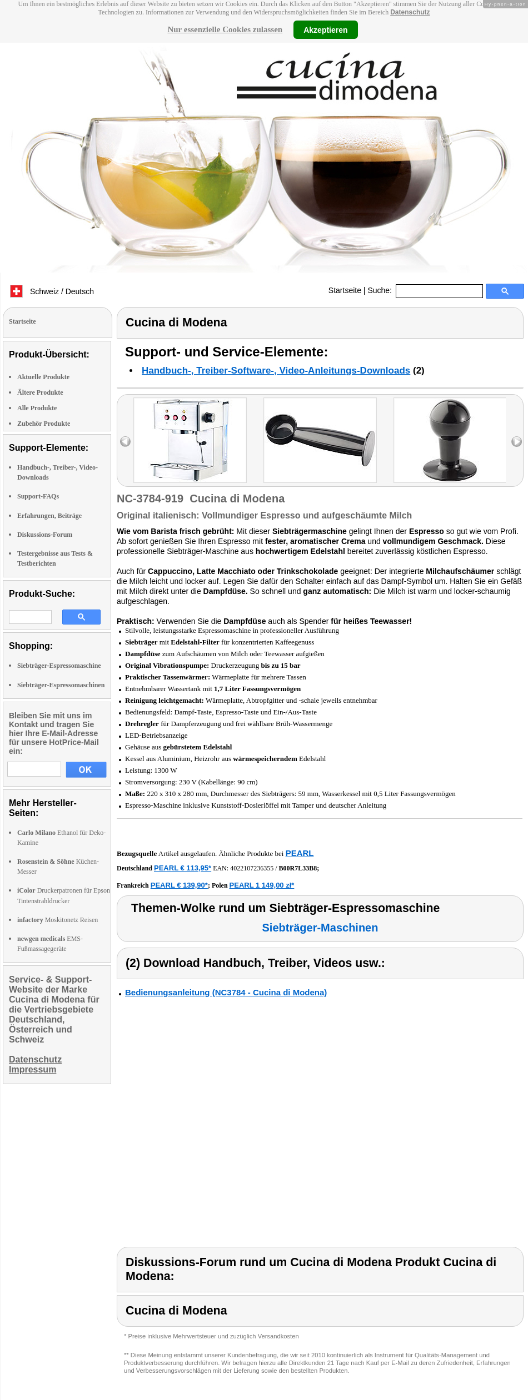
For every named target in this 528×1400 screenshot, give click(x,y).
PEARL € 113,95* (182, 868)
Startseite (344, 290)
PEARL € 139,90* (179, 885)
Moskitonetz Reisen (57, 920)
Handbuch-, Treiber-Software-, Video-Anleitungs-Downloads (276, 370)
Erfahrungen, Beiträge (49, 516)
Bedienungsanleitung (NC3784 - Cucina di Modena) (226, 992)
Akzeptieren (325, 29)
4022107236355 (251, 868)
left (125, 441)
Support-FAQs (38, 496)
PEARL (300, 853)
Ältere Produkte (40, 392)
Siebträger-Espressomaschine (59, 665)
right (516, 441)
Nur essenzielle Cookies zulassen (224, 29)
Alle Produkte (37, 408)
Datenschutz (410, 12)
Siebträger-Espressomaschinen (60, 685)
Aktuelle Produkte (43, 377)
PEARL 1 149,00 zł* (262, 885)
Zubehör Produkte (43, 423)
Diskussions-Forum (44, 534)
